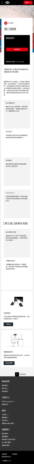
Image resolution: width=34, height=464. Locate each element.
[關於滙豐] (17, 433)
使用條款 (14, 454)
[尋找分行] (17, 388)
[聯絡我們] (17, 385)
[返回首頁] (7, 2)
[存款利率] (17, 420)
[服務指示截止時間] (17, 423)
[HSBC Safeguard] (17, 401)
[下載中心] (17, 414)
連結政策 (4, 454)
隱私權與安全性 (6, 456)
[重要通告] (17, 417)
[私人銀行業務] (17, 442)
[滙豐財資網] (17, 445)
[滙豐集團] (17, 436)
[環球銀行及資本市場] (17, 439)
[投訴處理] (17, 391)
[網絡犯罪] (17, 404)
